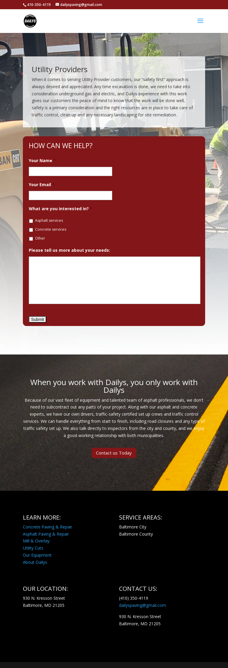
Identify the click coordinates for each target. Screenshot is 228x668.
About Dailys (35, 562)
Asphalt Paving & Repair (46, 534)
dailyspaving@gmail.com (142, 605)
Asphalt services (49, 220)
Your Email (42, 184)
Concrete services (50, 229)
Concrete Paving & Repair (47, 527)
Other (40, 238)
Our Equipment (37, 555)
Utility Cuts (33, 548)
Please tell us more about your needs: (69, 250)
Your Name (42, 160)
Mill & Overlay (36, 541)
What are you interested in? (60, 208)
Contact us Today (114, 453)
